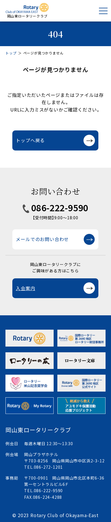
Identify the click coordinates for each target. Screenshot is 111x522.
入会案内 (25, 288)
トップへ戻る (30, 140)
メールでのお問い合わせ (42, 239)
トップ (10, 52)
